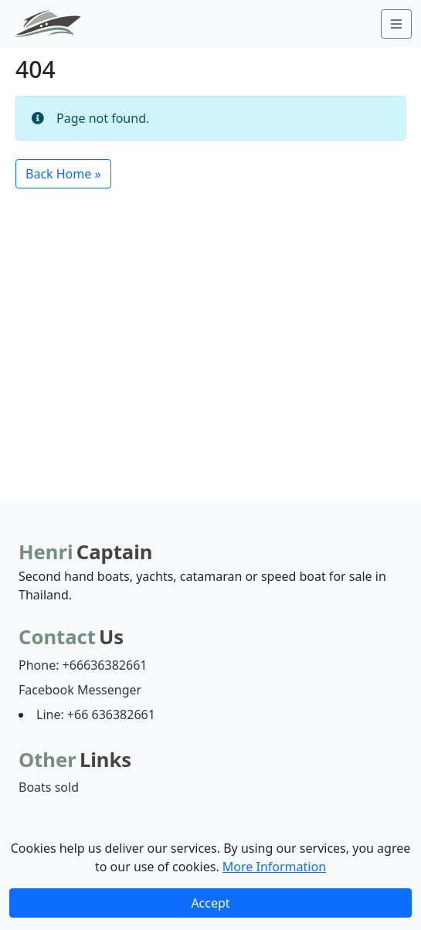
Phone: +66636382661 (83, 665)
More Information (274, 866)
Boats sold (49, 787)
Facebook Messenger (80, 689)
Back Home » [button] (63, 173)
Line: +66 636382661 (95, 714)
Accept (210, 902)
